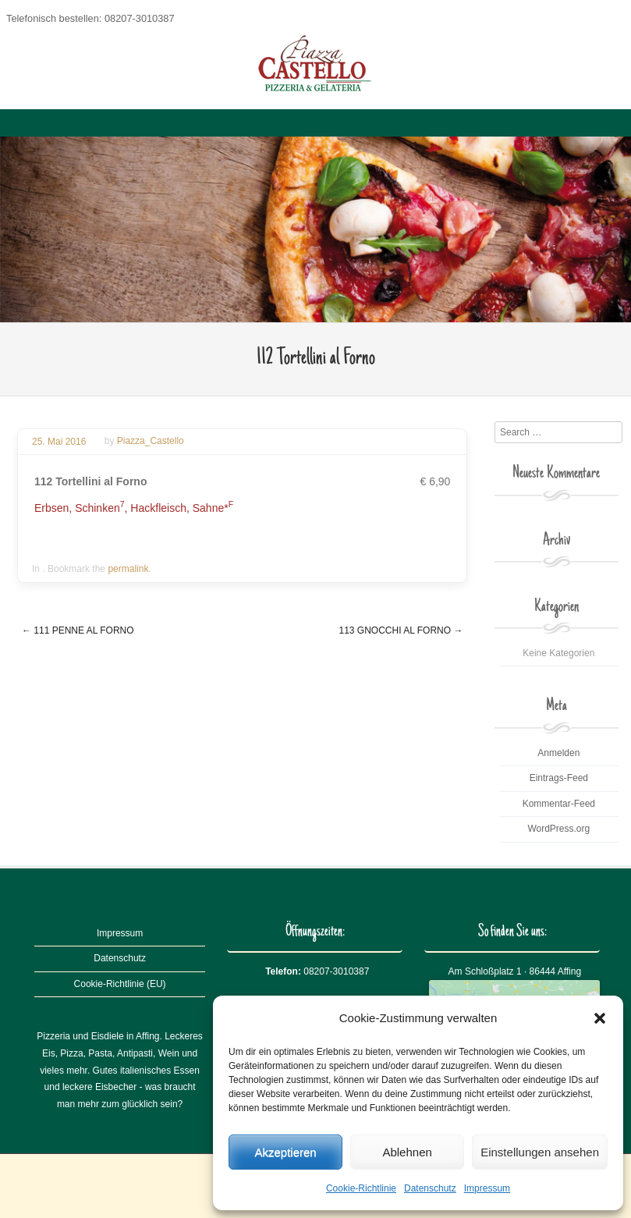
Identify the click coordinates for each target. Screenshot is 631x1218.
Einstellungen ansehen (539, 1152)
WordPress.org (558, 828)
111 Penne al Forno (78, 630)
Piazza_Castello (150, 441)
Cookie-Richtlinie (361, 1188)
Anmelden (558, 752)
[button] (600, 1018)
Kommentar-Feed (559, 803)
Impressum (487, 1188)
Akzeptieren (285, 1152)
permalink (128, 568)
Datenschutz (430, 1188)
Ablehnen (406, 1152)
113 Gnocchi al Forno (401, 630)
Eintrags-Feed (559, 777)
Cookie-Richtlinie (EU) (120, 983)
